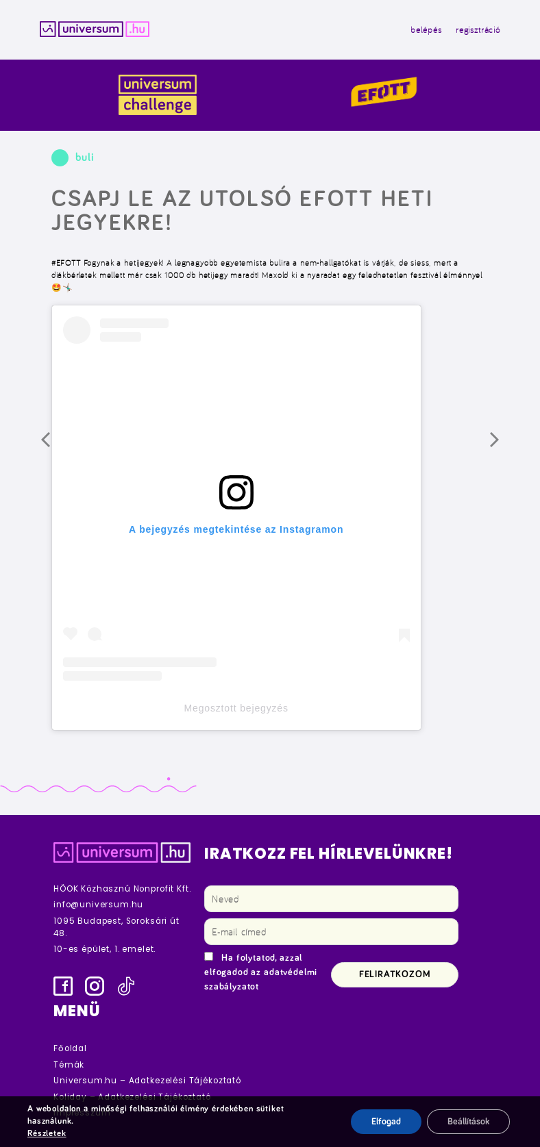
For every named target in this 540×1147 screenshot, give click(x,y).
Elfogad (386, 1121)
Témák (68, 1064)
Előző (56, 447)
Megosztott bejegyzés (236, 708)
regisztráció (478, 29)
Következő (505, 447)
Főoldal (70, 1048)
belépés (426, 29)
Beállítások (468, 1121)
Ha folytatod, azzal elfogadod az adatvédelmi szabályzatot (260, 972)
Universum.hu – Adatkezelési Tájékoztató (147, 1080)
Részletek (46, 1133)
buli (84, 158)
